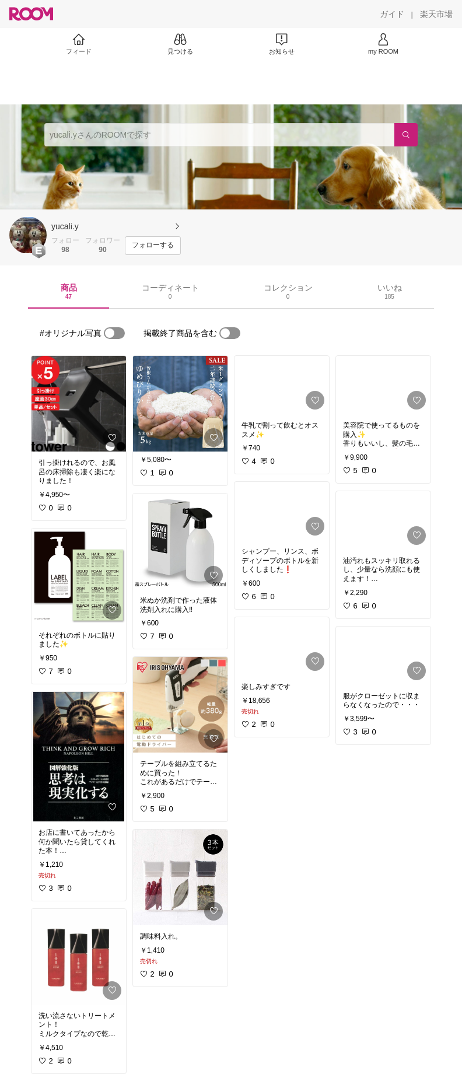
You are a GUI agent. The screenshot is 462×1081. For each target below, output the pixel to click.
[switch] (114, 333)
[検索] (406, 134)
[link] (79, 404)
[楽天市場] (436, 14)
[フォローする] (153, 245)
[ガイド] (392, 14)
